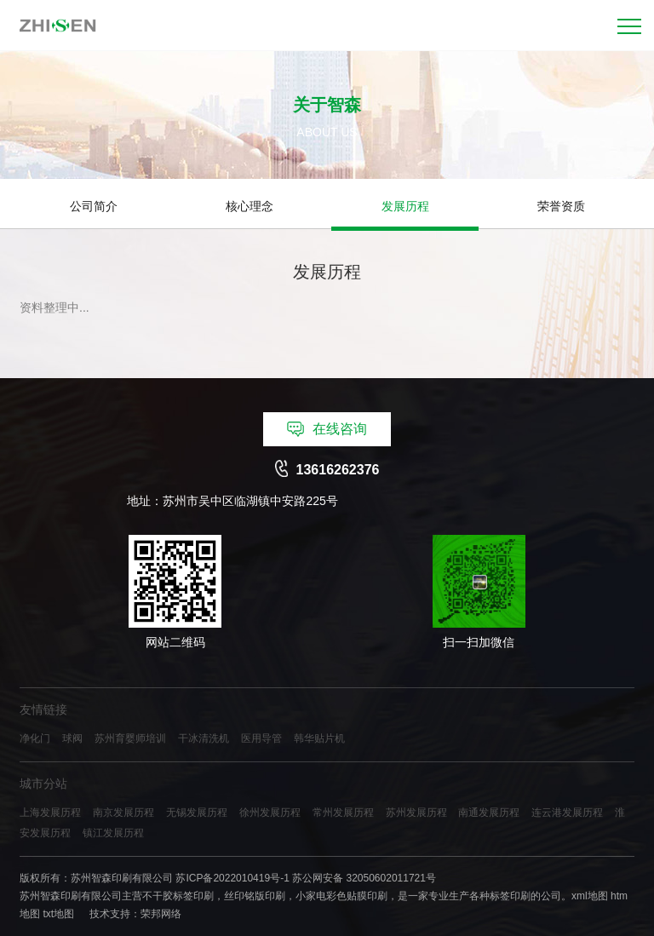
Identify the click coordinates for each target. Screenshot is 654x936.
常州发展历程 (343, 812)
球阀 (72, 738)
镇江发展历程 (113, 833)
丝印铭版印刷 (254, 896)
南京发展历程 (123, 812)
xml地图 (589, 896)
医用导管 (261, 738)
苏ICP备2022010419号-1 (232, 878)
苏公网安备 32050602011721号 (364, 878)
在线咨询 (327, 429)
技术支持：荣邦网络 (135, 914)
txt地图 (58, 914)
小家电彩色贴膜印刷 (341, 896)
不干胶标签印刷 (178, 896)
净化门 (35, 738)
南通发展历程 (488, 812)
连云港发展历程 (567, 812)
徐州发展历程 (270, 812)
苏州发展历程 (416, 812)
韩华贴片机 (319, 738)
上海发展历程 (50, 812)
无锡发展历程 (196, 812)
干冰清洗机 (203, 738)
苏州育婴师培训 (130, 738)
